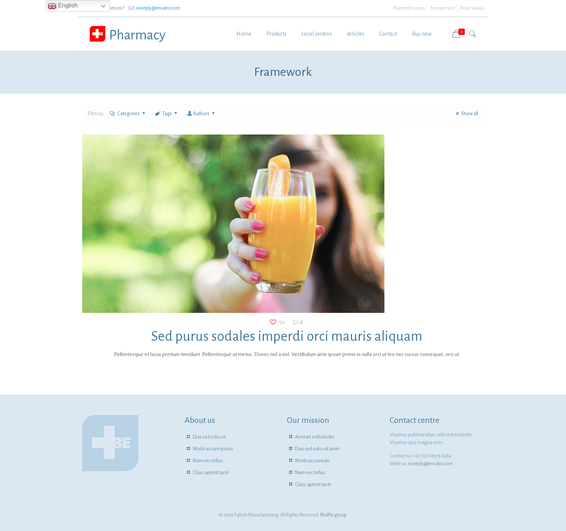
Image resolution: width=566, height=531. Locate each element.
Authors (201, 113)
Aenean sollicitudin (314, 437)
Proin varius (472, 8)
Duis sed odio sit (209, 437)
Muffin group (333, 515)
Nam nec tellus (208, 460)
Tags (166, 113)
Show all (466, 113)
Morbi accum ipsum (213, 448)
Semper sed (443, 8)
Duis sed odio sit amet (317, 448)
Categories (128, 113)
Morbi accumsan (312, 460)
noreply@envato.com (158, 8)
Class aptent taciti (211, 472)
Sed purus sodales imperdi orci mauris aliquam (286, 336)
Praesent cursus (409, 8)
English (63, 5)
